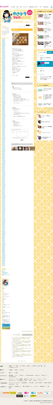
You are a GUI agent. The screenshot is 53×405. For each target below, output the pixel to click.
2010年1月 (3, 230)
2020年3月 (3, 110)
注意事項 (15, 138)
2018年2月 (3, 135)
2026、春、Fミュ (4, 273)
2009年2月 (3, 241)
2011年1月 (3, 218)
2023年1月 (3, 77)
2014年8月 (3, 176)
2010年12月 (3, 219)
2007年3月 (3, 263)
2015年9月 (3, 163)
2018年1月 (3, 136)
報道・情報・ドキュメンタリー (33, 6)
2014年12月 (3, 172)
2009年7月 (3, 236)
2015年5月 (3, 167)
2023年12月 (3, 66)
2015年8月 (3, 164)
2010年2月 (3, 229)
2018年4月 (3, 133)
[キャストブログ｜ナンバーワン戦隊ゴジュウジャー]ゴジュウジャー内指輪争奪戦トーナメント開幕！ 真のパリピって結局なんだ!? (21, 355)
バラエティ (17, 6)
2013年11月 (3, 185)
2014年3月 (3, 181)
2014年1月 (3, 183)
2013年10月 (3, 186)
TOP (22, 26)
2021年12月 (3, 90)
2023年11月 (3, 67)
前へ (19, 26)
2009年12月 (3, 231)
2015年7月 (3, 165)
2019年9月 (3, 116)
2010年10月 (3, 221)
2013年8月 (3, 188)
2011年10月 (3, 209)
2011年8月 (3, 211)
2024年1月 (3, 65)
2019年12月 (3, 113)
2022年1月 (3, 89)
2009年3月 (3, 240)
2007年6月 (3, 260)
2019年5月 (3, 120)
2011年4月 (3, 215)
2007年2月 (3, 264)
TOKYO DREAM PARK (5, 272)
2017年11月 (3, 138)
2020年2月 (3, 111)
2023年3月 (3, 75)
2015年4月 (3, 168)
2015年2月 (3, 170)
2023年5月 (3, 73)
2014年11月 (3, 173)
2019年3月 (3, 122)
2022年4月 (3, 86)
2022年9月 (3, 81)
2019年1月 (3, 124)
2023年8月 (3, 70)
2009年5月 (3, 238)
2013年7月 (3, 189)
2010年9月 (3, 222)
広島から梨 (15, 29)
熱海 (2, 270)
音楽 (21, 6)
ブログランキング (27, 334)
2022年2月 (3, 88)
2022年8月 (3, 82)
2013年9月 (3, 187)
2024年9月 (3, 57)
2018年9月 (3, 128)
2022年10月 (3, 80)
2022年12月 (3, 78)
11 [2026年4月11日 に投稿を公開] (8, 30)
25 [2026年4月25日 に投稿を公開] (8, 32)
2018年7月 (3, 130)
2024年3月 (3, 63)
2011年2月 (3, 217)
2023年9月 (3, 69)
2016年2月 (3, 158)
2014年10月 (3, 174)
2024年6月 (3, 60)
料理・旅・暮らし (45, 6)
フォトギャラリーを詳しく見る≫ (27, 331)
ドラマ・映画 (13, 6)
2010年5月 (3, 226)
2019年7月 (3, 118)
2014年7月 (3, 177)
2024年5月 (3, 61)
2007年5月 (3, 261)
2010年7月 (3, 224)
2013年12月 (3, 184)
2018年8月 (3, 129)
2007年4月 (3, 262)
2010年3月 (3, 228)
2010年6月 (3, 225)
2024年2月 (3, 64)
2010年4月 (3, 227)
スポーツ (41, 6)
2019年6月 (3, 119)
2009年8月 (3, 235)
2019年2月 (3, 123)
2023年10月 (3, 68)
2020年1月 (3, 112)
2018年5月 (3, 132)
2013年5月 (3, 191)
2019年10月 (3, 115)
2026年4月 (3, 39)
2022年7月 (3, 83)
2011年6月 (3, 213)
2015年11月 (3, 161)
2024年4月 (3, 62)
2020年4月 (3, 109)
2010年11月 (3, 220)
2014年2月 (3, 182)
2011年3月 (3, 216)
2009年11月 (3, 232)
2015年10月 (3, 162)
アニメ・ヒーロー (25, 6)
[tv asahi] (4, 7)
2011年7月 (3, 212)
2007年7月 (3, 259)
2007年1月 (3, 265)
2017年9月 (3, 140)
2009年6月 (3, 237)
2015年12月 (3, 160)
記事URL (17, 75)
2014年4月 (3, 180)
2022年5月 (3, 85)
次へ (24, 26)
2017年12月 (3, 137)
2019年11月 (3, 114)
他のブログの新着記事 (16, 334)
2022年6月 (3, 84)
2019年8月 (3, 117)
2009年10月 (3, 233)
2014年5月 (3, 179)
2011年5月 (3, 214)
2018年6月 (3, 131)
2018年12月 (3, 125)
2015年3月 (3, 169)
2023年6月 (3, 72)
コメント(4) (13, 75)
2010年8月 (3, 223)
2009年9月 (3, 234)
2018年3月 (3, 134)
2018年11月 (3, 126)
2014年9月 (3, 175)
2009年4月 (3, 239)
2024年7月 (3, 59)
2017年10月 (3, 139)
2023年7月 (3, 71)
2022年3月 (3, 87)
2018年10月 (3, 127)
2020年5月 (3, 108)
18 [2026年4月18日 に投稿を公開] (8, 31)
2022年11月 (3, 79)
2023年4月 (3, 74)
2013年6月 (3, 190)
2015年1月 (3, 171)
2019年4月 (3, 121)
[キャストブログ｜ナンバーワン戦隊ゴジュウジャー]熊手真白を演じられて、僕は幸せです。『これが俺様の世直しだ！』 (21, 342)
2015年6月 (3, 166)
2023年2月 (3, 76)
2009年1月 (3, 242)
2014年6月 (3, 178)
